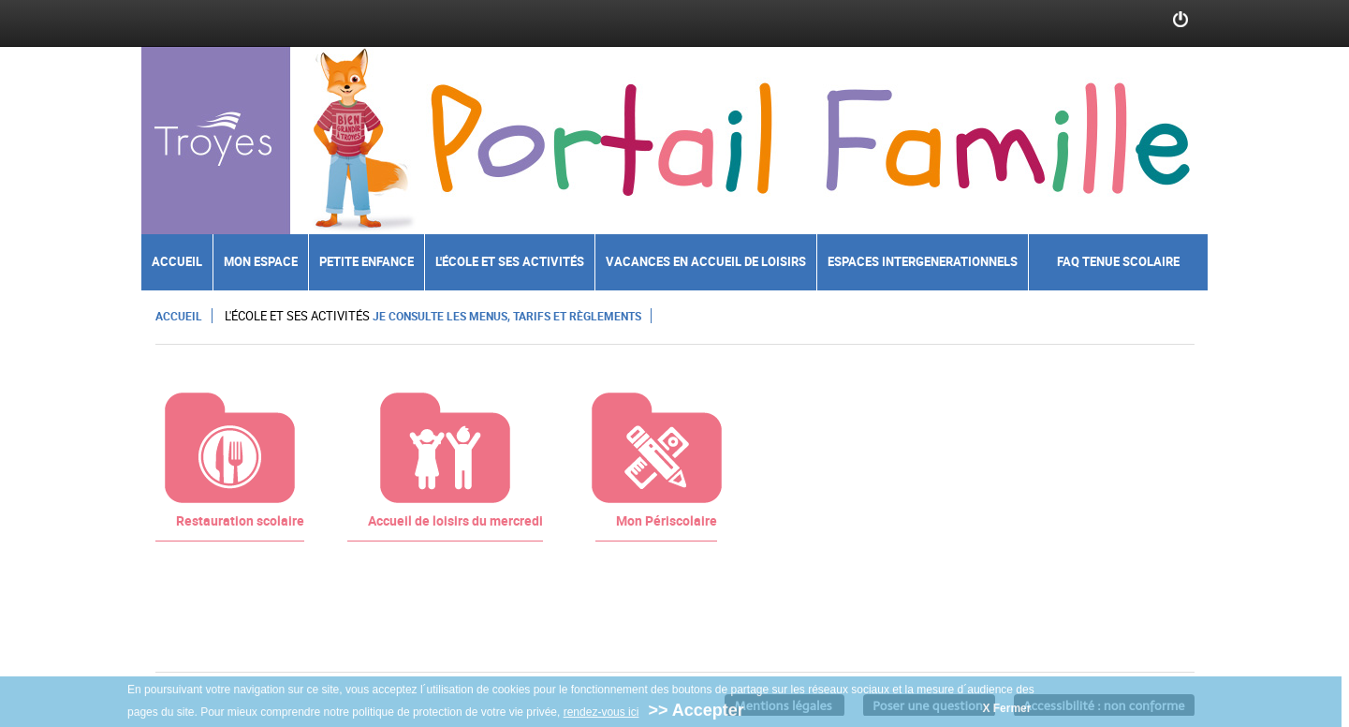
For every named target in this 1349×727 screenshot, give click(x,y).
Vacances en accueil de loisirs (706, 261)
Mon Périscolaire (666, 520)
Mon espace (261, 261)
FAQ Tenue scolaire (1118, 261)
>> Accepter (695, 711)
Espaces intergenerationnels (923, 261)
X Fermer (1006, 709)
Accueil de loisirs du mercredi (455, 520)
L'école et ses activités (509, 261)
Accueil (177, 261)
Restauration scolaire (240, 520)
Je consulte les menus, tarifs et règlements (507, 315)
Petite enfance (366, 261)
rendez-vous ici (601, 713)
